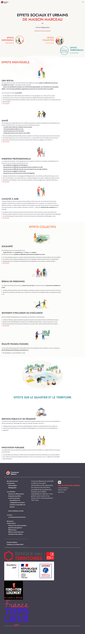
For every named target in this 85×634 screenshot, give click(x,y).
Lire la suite (6, 103)
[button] (83, 2)
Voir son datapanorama (42, 27)
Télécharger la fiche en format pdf (42, 30)
